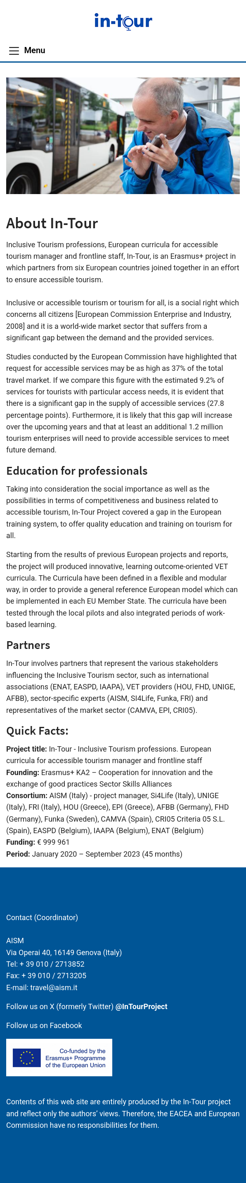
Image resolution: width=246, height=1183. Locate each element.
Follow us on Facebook (44, 1025)
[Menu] (26, 50)
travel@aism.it (53, 987)
